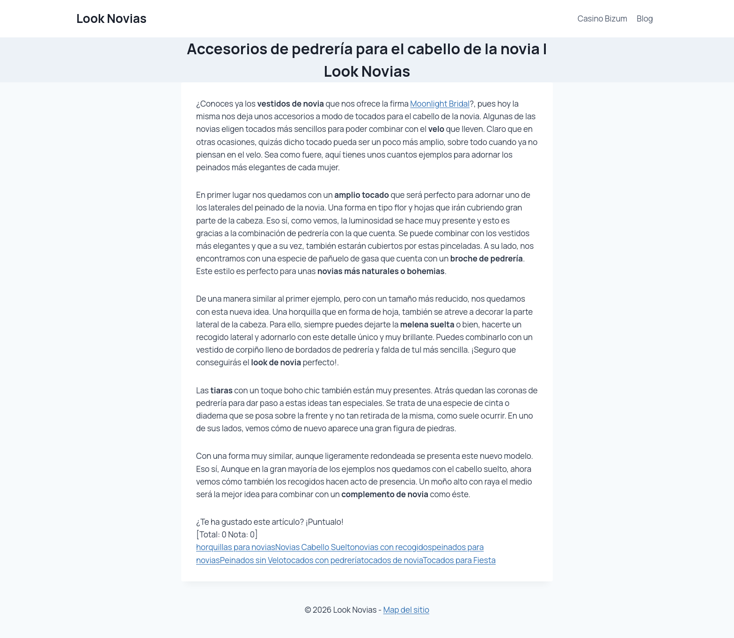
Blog (645, 18)
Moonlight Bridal (440, 103)
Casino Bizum (602, 18)
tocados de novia (392, 560)
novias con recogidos (393, 547)
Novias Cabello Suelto (315, 547)
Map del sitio (406, 609)
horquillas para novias (235, 547)
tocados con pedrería (322, 560)
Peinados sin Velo (252, 560)
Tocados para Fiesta (459, 560)
